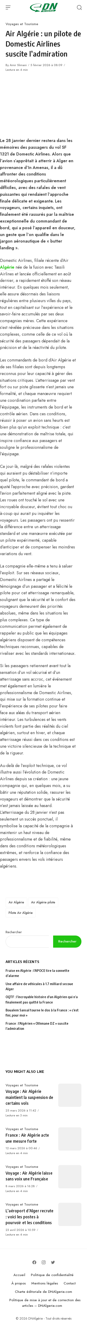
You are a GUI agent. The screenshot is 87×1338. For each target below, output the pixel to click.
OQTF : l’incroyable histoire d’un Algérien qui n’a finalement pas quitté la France (42, 999)
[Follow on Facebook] (34, 1262)
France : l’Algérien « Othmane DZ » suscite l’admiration (37, 1026)
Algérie (7, 267)
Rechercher (14, 932)
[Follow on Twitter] (53, 1262)
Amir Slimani (18, 65)
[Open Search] (79, 7)
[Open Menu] (8, 7)
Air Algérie (16, 902)
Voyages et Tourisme (22, 24)
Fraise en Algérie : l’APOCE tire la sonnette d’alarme (37, 973)
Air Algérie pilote (43, 902)
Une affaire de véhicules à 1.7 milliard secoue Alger (39, 986)
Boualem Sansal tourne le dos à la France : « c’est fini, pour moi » (42, 1012)
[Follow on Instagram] (43, 1262)
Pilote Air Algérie (21, 912)
